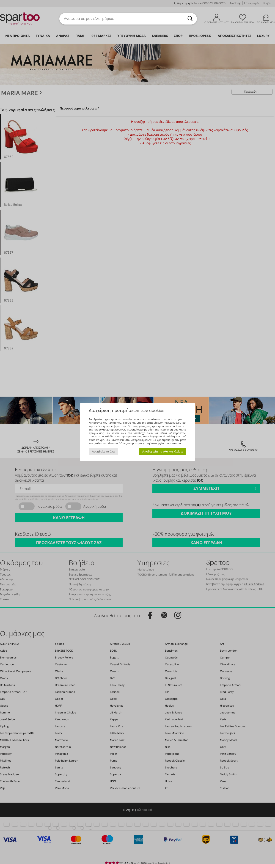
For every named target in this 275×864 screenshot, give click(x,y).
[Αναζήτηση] (190, 19)
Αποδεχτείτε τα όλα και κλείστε (162, 451)
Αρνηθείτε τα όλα (103, 451)
